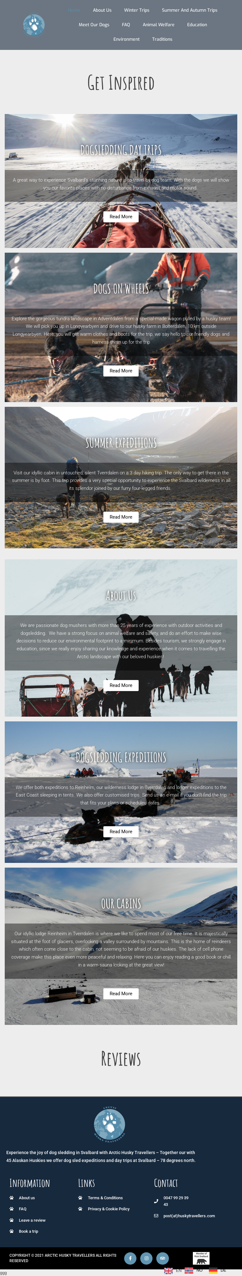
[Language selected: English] (196, 1270)
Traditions (162, 39)
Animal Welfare (159, 25)
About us (102, 10)
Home (74, 10)
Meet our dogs (94, 25)
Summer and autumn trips (189, 10)
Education (197, 25)
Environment (126, 39)
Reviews (121, 1058)
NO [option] (199, 1270)
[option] (194, 1270)
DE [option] (223, 1270)
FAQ (126, 25)
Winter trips (136, 10)
